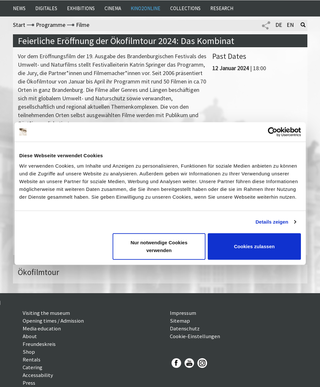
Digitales (46, 8)
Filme (82, 24)
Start (19, 24)
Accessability (38, 375)
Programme (50, 24)
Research (221, 8)
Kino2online (145, 8)
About (30, 336)
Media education (42, 328)
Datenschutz (185, 328)
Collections (185, 8)
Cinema (113, 8)
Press (29, 382)
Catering (32, 367)
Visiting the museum (46, 312)
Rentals (31, 359)
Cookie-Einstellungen (195, 336)
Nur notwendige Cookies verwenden (158, 246)
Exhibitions (81, 8)
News (19, 8)
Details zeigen (272, 222)
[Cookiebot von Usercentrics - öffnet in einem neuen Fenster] (272, 132)
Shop (29, 351)
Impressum (183, 312)
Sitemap (180, 320)
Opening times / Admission (53, 320)
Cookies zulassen (254, 246)
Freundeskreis (39, 344)
